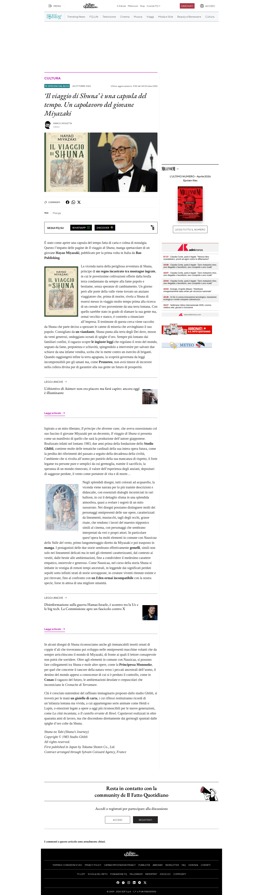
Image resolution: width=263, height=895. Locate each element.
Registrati (145, 819)
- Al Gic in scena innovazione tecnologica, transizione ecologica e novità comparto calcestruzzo (190, 298)
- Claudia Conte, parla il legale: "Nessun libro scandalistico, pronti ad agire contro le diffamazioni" (186, 258)
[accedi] (207, 6)
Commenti (52, 202)
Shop (142, 6)
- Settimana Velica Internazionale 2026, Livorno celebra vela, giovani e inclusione (187, 306)
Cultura (52, 78)
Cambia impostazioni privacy (120, 865)
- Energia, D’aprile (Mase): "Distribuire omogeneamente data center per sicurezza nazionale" (187, 290)
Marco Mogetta (62, 123)
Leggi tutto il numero (190, 229)
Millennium (133, 6)
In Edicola (121, 6)
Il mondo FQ (154, 6)
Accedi (117, 819)
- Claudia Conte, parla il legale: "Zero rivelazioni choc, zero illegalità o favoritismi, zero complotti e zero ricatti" (190, 266)
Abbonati (187, 5)
